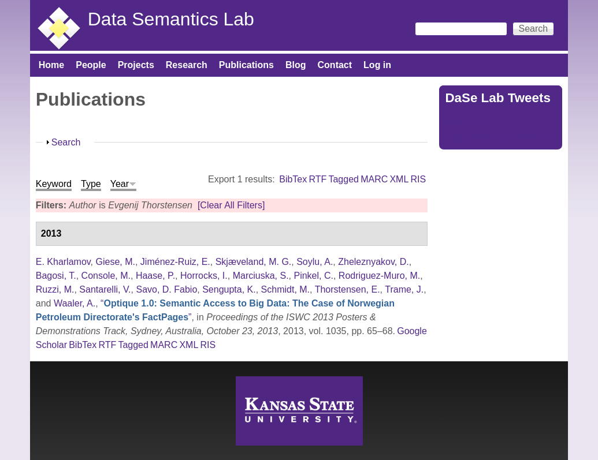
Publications (246, 65)
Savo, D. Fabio (166, 289)
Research (186, 65)
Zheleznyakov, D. (373, 262)
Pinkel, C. (313, 276)
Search (66, 142)
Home (51, 65)
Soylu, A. (314, 262)
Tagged (343, 179)
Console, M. (106, 276)
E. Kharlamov (63, 262)
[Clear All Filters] (231, 205)
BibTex (293, 179)
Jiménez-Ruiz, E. (175, 262)
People (91, 65)
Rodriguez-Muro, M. (379, 276)
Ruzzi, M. (55, 289)
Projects (136, 65)
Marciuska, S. (261, 276)
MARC (374, 179)
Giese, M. (115, 262)
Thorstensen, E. (347, 289)
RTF (317, 179)
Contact (335, 65)
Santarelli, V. (105, 289)
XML (398, 179)
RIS (418, 179)
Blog (295, 65)
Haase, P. (155, 276)
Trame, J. (404, 289)
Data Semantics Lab (171, 19)
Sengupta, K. (229, 289)
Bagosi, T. (56, 276)
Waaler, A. (74, 303)
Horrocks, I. (204, 276)
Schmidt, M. (285, 289)
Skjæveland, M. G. (254, 262)
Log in (377, 65)
